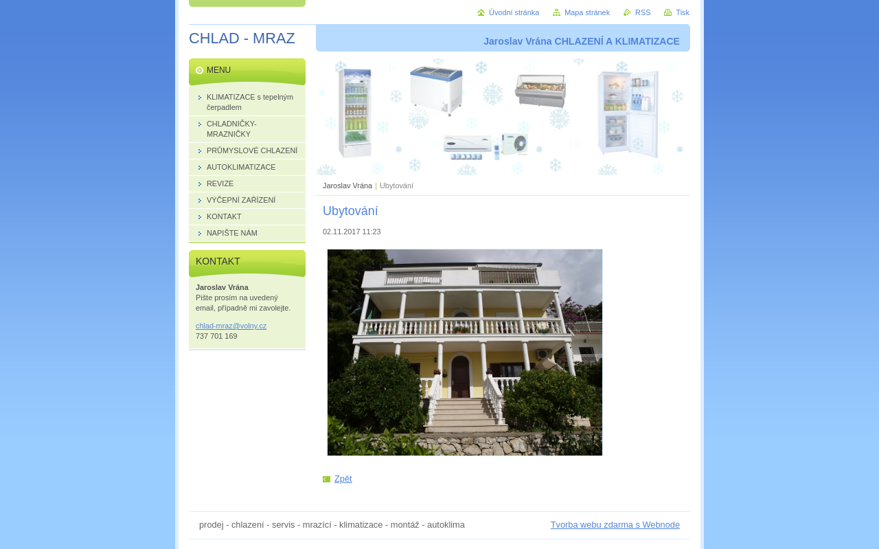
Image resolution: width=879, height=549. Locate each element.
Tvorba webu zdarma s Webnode (615, 524)
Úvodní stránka (514, 12)
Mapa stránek (587, 12)
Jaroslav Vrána (347, 185)
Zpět (343, 478)
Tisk (682, 12)
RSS (642, 12)
